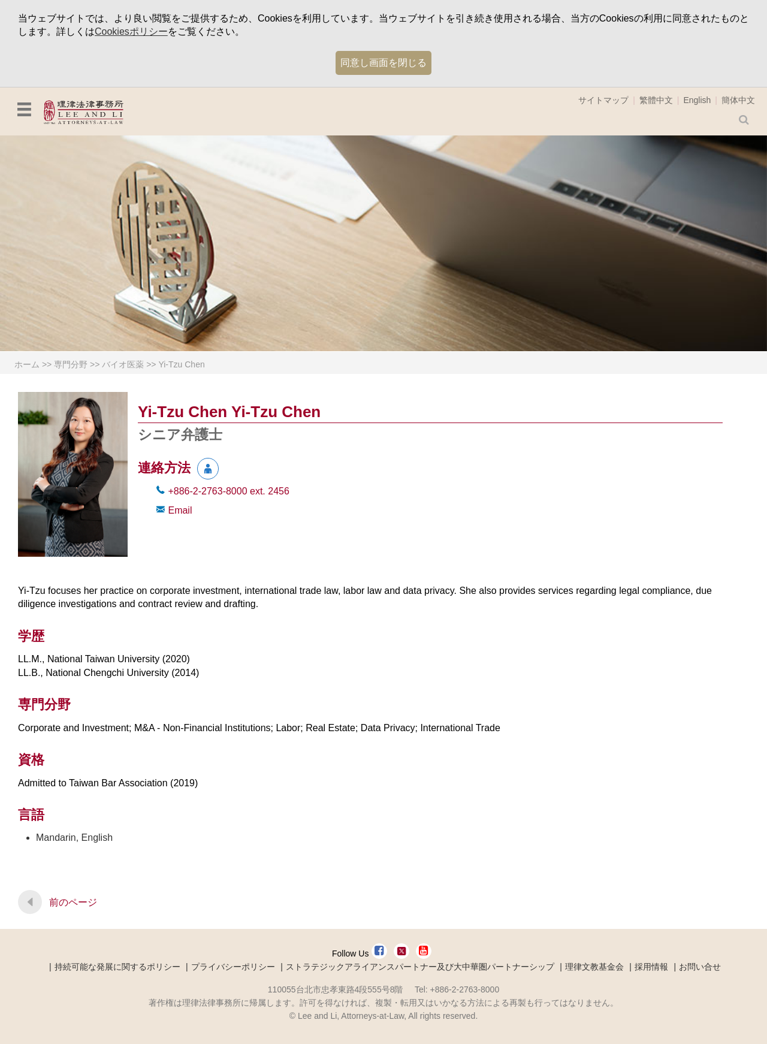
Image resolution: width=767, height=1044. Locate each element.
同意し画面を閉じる (383, 63)
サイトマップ (603, 100)
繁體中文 (656, 100)
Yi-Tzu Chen (181, 364)
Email (180, 510)
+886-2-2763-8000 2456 (228, 491)
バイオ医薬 (123, 364)
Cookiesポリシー (131, 31)
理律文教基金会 (594, 966)
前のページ (73, 902)
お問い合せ (700, 966)
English (697, 100)
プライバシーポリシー (233, 966)
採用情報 (651, 966)
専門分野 (70, 364)
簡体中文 (738, 100)
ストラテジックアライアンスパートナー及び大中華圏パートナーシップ (420, 966)
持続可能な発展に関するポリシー (117, 966)
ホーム (27, 364)
